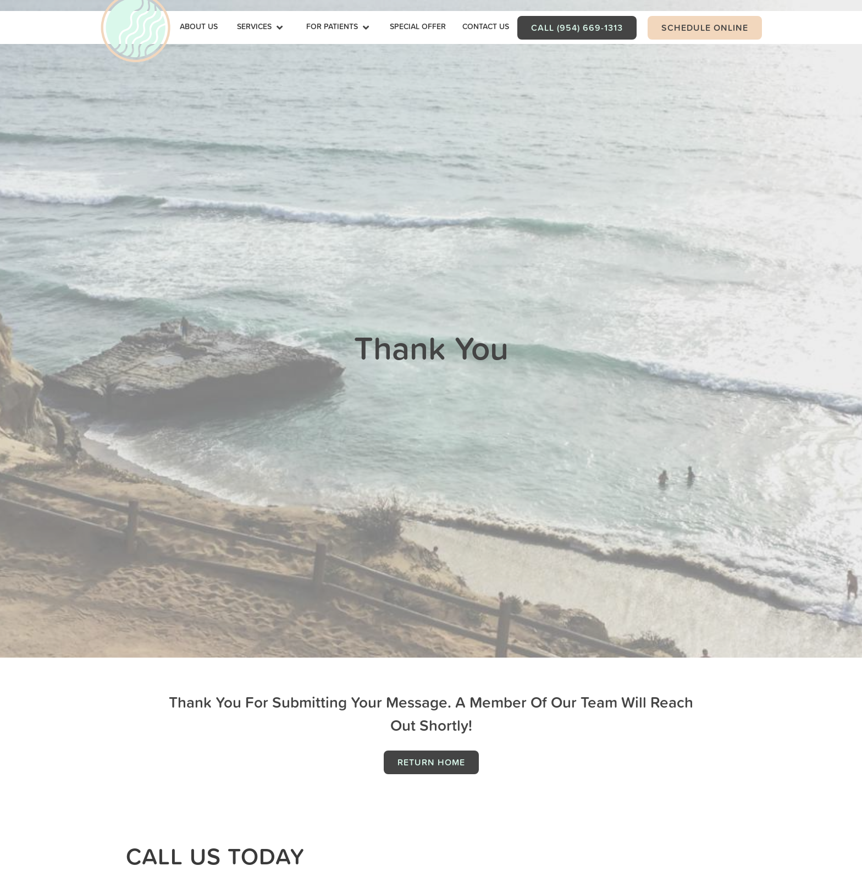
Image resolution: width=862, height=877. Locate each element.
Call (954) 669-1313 (577, 27)
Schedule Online (704, 27)
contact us (485, 26)
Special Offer (418, 26)
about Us (199, 26)
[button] (260, 27)
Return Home (431, 762)
